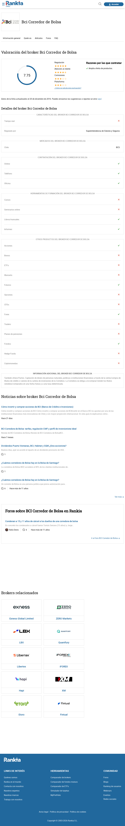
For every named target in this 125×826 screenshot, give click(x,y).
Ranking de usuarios (112, 786)
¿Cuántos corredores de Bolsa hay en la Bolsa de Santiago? (30, 462)
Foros (48, 38)
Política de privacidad (59, 811)
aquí (99, 99)
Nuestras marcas (11, 795)
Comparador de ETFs (60, 786)
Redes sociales (109, 799)
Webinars (107, 790)
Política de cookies (78, 811)
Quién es (27, 38)
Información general (11, 38)
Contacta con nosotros (14, 786)
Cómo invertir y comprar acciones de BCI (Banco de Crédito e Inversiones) (37, 406)
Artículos (38, 38)
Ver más (119, 496)
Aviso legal (43, 811)
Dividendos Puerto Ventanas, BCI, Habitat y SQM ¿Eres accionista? (33, 445)
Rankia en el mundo (12, 781)
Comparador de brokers (61, 777)
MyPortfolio (56, 795)
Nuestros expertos (11, 790)
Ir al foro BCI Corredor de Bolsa (105, 538)
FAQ (56, 38)
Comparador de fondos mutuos (64, 781)
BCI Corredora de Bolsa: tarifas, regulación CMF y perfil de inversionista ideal (39, 428)
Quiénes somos (10, 777)
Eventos (106, 795)
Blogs (105, 781)
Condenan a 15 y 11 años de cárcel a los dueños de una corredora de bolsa (41, 521)
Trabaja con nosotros (13, 799)
